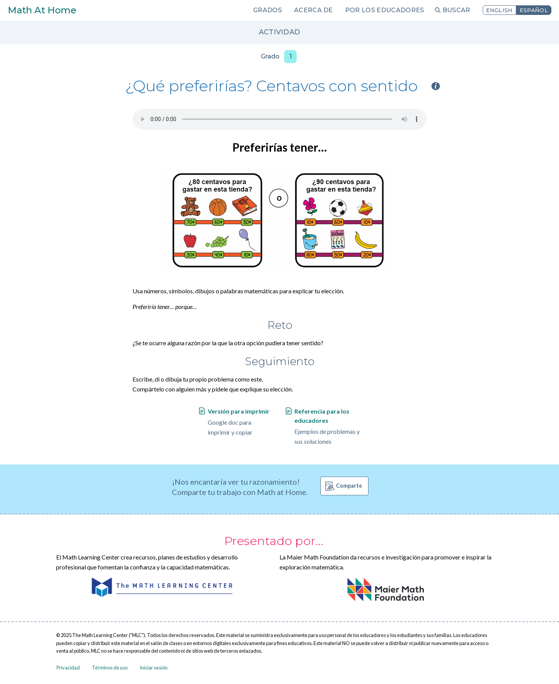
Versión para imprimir (239, 411)
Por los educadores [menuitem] (384, 10)
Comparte (349, 485)
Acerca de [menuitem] (313, 10)
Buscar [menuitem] (456, 10)
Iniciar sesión (154, 668)
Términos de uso (110, 668)
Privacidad (68, 668)
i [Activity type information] (436, 86)
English (499, 10)
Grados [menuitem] (267, 10)
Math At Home (42, 10)
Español (534, 10)
